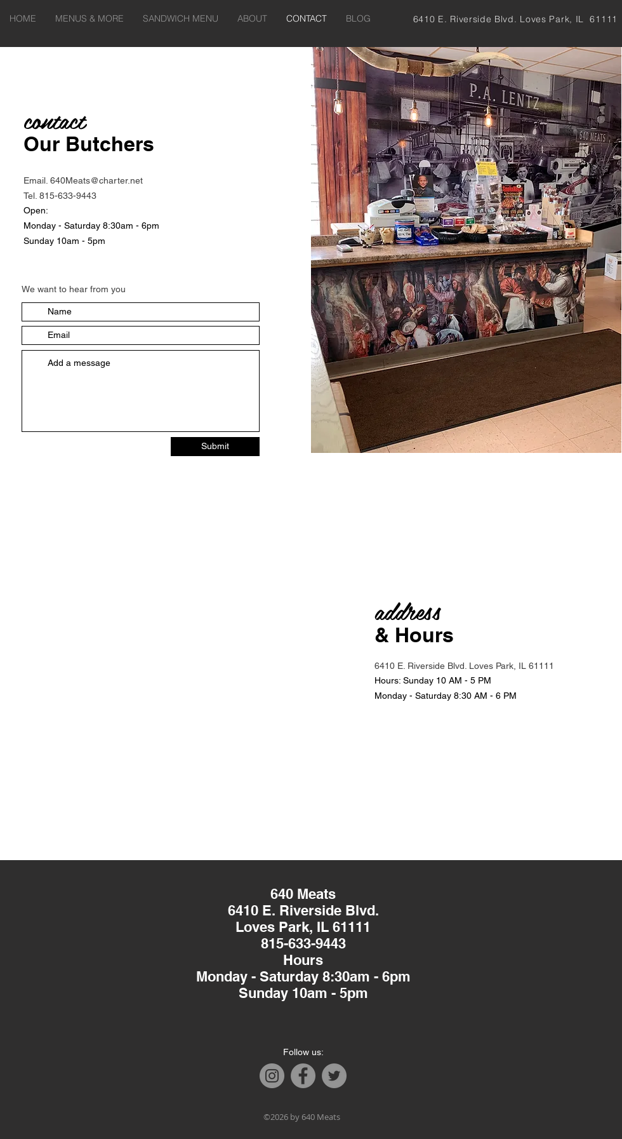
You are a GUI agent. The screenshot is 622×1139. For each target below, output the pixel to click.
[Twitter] (334, 1075)
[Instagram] (272, 1075)
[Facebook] (303, 1075)
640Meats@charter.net (96, 180)
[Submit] (215, 446)
